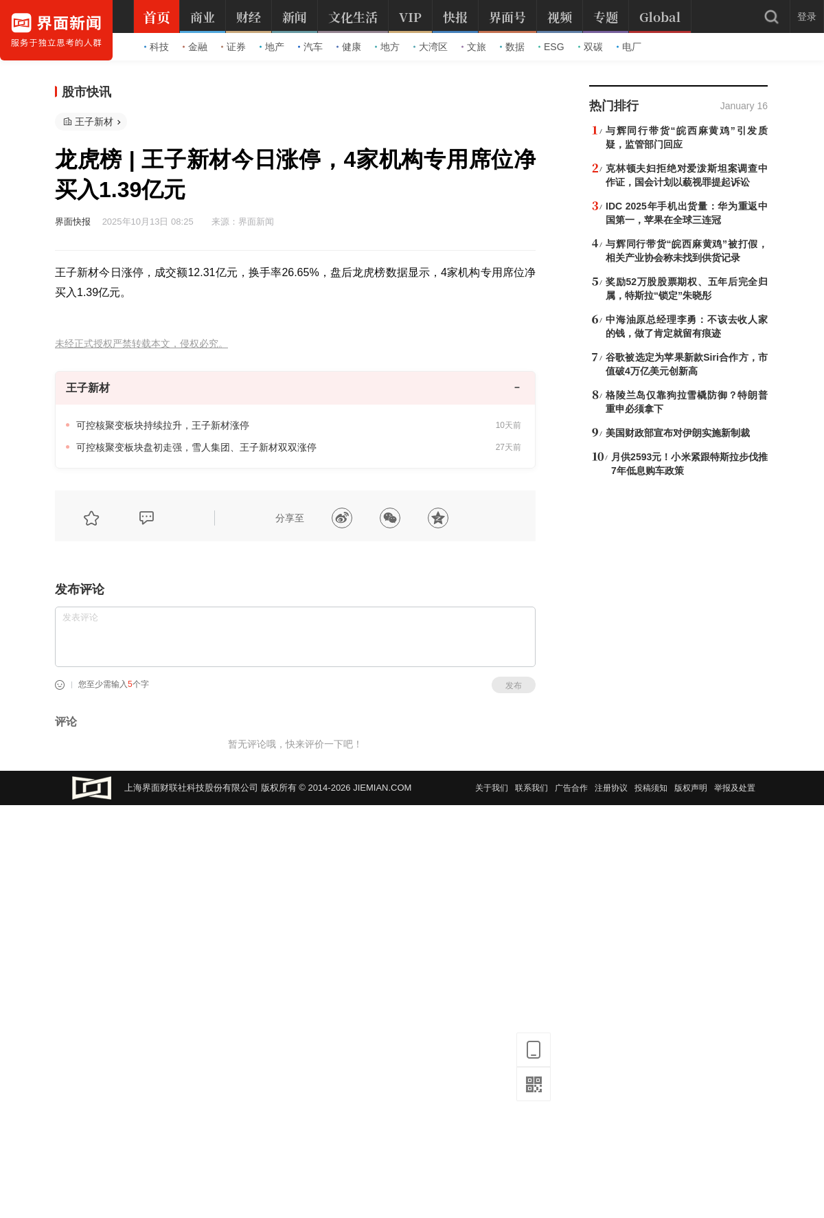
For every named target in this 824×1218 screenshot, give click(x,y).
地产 (272, 46)
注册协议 (611, 788)
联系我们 (531, 788)
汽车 (310, 46)
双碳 (590, 46)
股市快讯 (86, 92)
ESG (551, 46)
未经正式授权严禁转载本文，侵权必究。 (141, 344)
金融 (195, 46)
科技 (156, 46)
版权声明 (690, 788)
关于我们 (491, 788)
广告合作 (571, 788)
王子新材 (94, 121)
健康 (348, 46)
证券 (233, 46)
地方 (387, 46)
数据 (512, 46)
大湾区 (430, 46)
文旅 (473, 46)
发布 (513, 685)
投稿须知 (650, 788)
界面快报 (73, 221)
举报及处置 (734, 788)
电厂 (629, 46)
